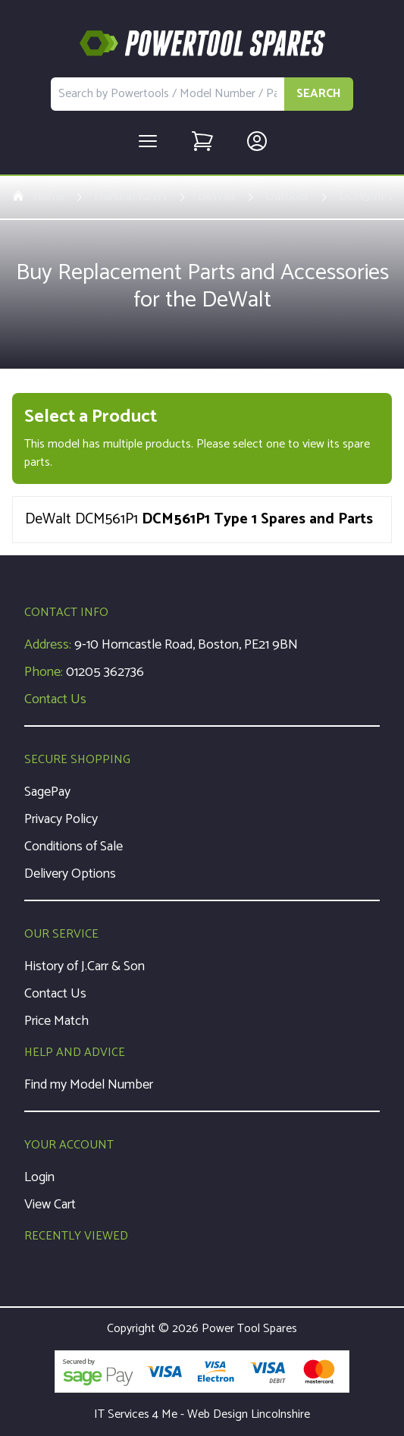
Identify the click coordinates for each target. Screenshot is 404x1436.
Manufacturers (131, 197)
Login (39, 1177)
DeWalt (217, 197)
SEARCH (318, 93)
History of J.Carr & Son (84, 966)
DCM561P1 (365, 197)
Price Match (56, 1021)
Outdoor (287, 197)
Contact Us (55, 699)
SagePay (47, 792)
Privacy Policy (61, 819)
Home (38, 197)
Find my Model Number (88, 1084)
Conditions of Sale (73, 846)
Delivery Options (70, 874)
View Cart (50, 1204)
